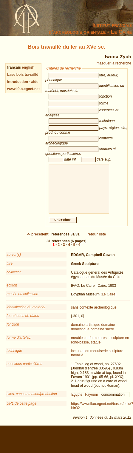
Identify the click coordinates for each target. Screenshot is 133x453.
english (28, 67)
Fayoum (91, 401)
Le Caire (108, 301)
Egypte (76, 401)
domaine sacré (102, 336)
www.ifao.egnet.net (23, 89)
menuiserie (99, 357)
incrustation (80, 357)
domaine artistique (85, 331)
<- (38, 241)
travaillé (77, 362)
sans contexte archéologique (94, 314)
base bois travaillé (22, 75)
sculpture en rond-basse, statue (100, 346)
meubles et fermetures (88, 344)
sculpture (116, 357)
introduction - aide (22, 82)
